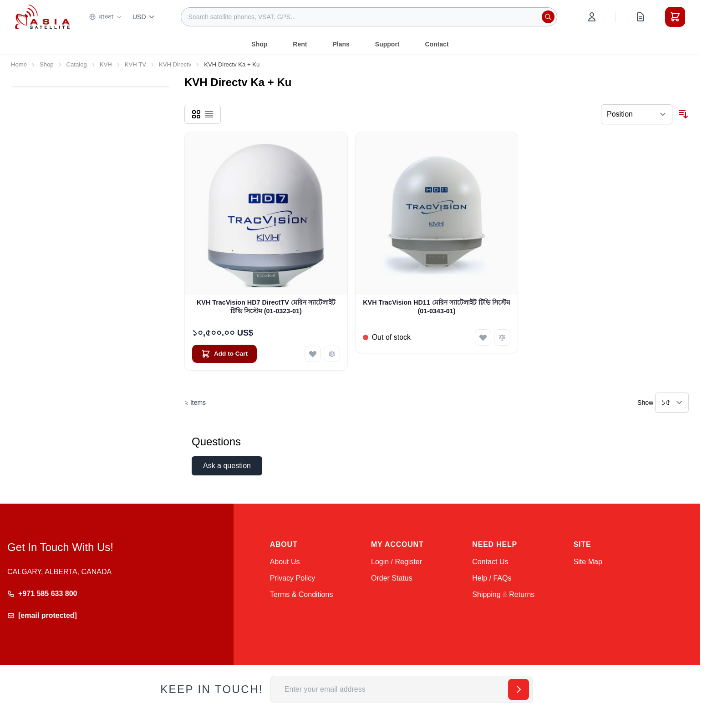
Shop (259, 44)
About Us (285, 562)
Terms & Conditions (301, 594)
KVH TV (135, 64)
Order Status (391, 578)
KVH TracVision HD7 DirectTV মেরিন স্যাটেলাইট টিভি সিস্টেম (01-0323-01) (266, 307)
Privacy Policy (292, 578)
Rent (300, 44)
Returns (521, 594)
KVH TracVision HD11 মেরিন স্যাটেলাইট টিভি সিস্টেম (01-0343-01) (436, 307)
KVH (106, 64)
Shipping (486, 594)
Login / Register (396, 562)
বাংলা (105, 16)
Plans (340, 44)
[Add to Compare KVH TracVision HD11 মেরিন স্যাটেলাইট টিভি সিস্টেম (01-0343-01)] (502, 337)
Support (387, 44)
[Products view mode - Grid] (196, 114)
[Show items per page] (672, 403)
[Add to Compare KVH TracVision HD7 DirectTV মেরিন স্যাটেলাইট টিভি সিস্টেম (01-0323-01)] (332, 354)
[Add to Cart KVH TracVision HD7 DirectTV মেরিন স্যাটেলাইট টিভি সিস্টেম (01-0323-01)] (224, 354)
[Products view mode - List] (208, 114)
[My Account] (592, 17)
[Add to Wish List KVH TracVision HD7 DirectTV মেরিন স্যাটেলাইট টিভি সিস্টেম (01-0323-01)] (313, 354)
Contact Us (490, 562)
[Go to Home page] (42, 17)
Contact (437, 44)
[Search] (548, 16)
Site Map (588, 562)
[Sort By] (636, 114)
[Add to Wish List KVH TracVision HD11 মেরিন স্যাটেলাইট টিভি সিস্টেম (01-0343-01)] (483, 337)
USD (143, 16)
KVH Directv (175, 64)
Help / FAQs (491, 578)
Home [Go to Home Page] (19, 64)
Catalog (76, 64)
